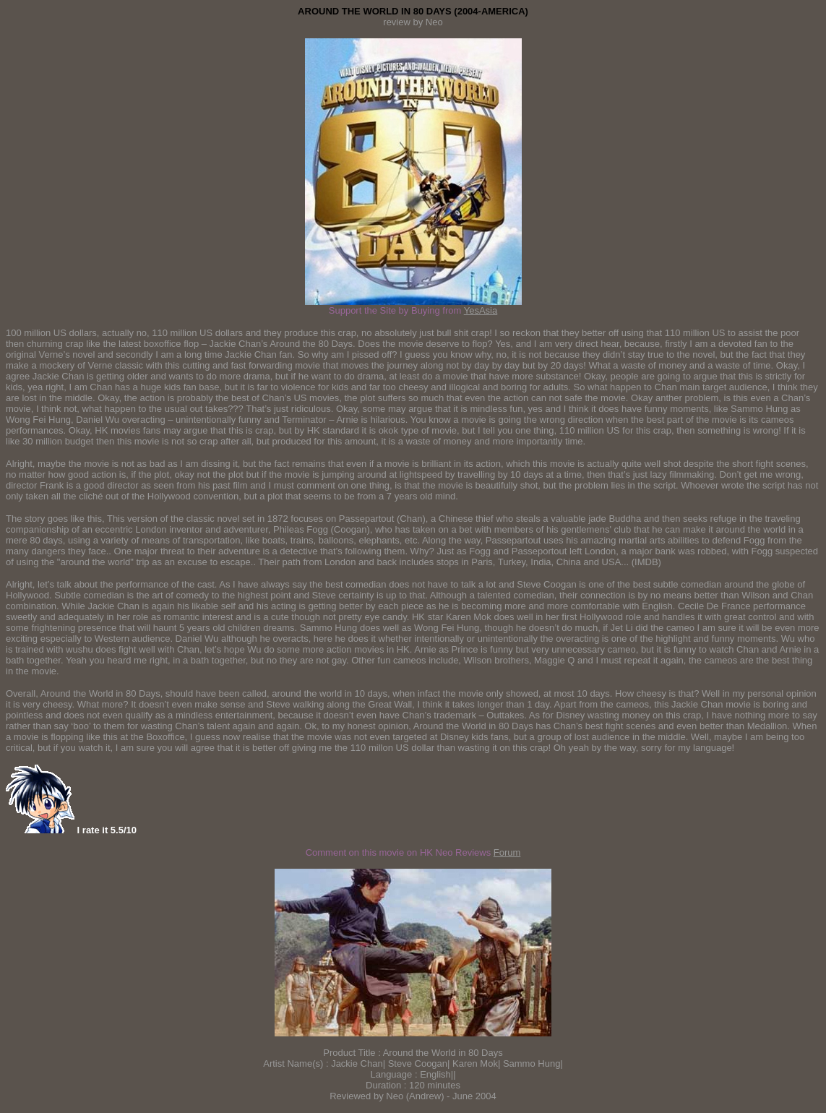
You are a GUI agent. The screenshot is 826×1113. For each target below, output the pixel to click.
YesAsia (481, 310)
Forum (507, 852)
